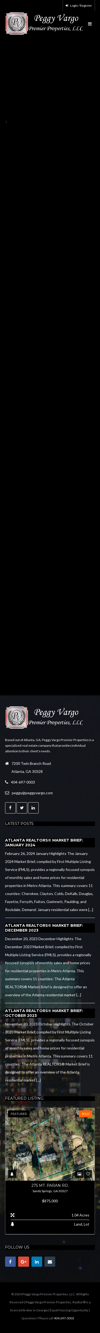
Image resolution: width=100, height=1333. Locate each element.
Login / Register (79, 5)
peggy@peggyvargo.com (32, 792)
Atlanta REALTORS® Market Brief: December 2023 (44, 928)
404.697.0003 (64, 1318)
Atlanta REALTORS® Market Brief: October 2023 (44, 1013)
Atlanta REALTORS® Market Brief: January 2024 (44, 842)
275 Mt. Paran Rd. (50, 1185)
